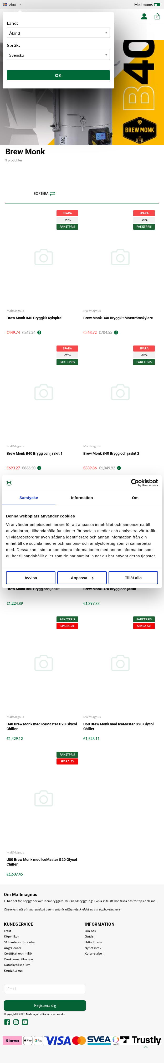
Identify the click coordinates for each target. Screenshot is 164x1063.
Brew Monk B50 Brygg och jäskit (33, 589)
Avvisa (30, 577)
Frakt (7, 931)
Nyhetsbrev (93, 948)
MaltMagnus (15, 311)
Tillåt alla (133, 577)
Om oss (90, 931)
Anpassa (82, 577)
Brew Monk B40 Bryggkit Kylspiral (35, 318)
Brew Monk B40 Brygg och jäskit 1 (35, 453)
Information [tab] (82, 497)
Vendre (61, 1014)
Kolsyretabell (94, 953)
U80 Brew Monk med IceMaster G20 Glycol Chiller (42, 861)
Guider (90, 936)
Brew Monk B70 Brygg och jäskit (109, 589)
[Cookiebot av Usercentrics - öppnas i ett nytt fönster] (135, 483)
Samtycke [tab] (28, 497)
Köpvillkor (11, 936)
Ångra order (12, 948)
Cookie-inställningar (18, 959)
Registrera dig (45, 1005)
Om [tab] (135, 497)
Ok (58, 75)
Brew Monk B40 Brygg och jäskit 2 (111, 453)
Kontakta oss (13, 970)
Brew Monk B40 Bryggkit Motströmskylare (118, 318)
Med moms (147, 5)
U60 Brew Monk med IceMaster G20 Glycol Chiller (118, 726)
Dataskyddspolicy (17, 965)
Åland (13, 5)
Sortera (44, 193)
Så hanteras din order (19, 942)
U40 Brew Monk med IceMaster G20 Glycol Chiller (42, 726)
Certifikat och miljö (18, 953)
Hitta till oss (93, 942)
